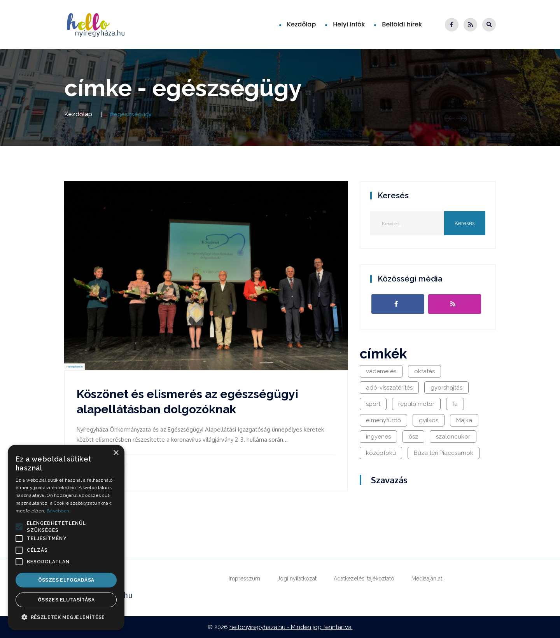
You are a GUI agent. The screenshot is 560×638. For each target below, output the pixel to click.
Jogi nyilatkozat (297, 578)
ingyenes (378, 436)
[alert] (66, 537)
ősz (413, 436)
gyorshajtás (446, 387)
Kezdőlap (301, 24)
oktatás (424, 371)
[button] (19, 527)
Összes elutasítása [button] (66, 600)
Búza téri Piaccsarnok (443, 452)
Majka (464, 420)
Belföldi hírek (402, 24)
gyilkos (428, 420)
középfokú (381, 452)
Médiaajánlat (426, 578)
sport (373, 403)
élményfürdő (383, 420)
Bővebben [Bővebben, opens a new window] (58, 511)
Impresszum (244, 578)
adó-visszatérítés (389, 387)
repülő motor (416, 403)
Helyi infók (349, 24)
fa (455, 403)
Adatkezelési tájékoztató (364, 578)
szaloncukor (453, 436)
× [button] (116, 453)
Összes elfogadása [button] (66, 580)
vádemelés (381, 371)
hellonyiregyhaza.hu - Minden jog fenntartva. (291, 627)
